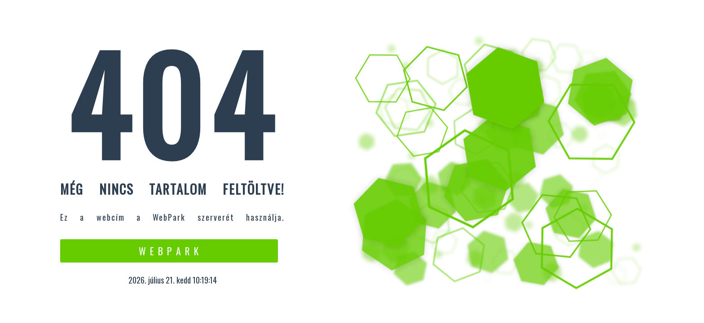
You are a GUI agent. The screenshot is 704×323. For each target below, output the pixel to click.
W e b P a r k (169, 251)
